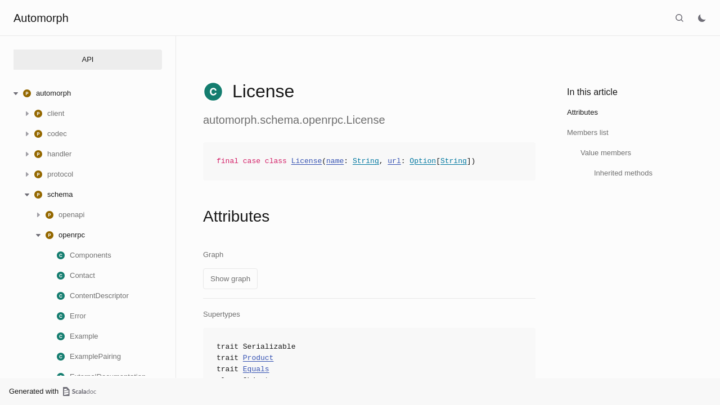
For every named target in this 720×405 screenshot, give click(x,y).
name (335, 161)
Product (258, 358)
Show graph (230, 278)
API (88, 59)
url (394, 161)
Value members (605, 152)
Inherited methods (623, 173)
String (366, 161)
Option (423, 161)
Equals (256, 369)
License (306, 161)
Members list (588, 132)
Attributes (582, 112)
